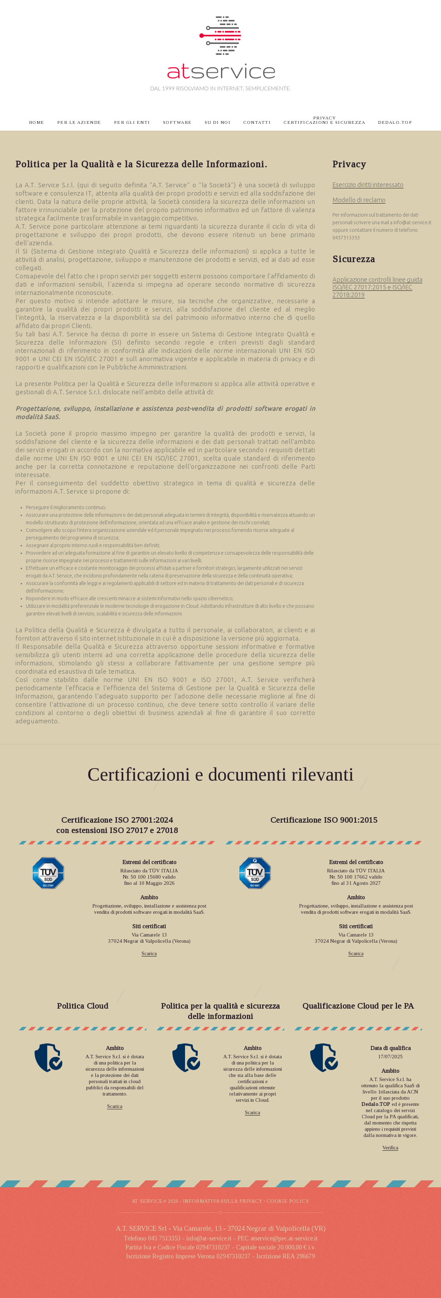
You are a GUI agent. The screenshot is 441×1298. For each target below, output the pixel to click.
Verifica (390, 1147)
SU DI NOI (218, 122)
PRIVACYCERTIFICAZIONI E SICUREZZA (324, 120)
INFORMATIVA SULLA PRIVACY (223, 1201)
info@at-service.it (412, 222)
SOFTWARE (177, 122)
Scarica (149, 953)
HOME (36, 122)
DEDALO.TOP (395, 122)
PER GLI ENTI (132, 122)
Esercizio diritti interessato (367, 184)
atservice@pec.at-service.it (284, 1238)
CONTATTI (257, 122)
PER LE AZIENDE (79, 122)
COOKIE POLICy (288, 1201)
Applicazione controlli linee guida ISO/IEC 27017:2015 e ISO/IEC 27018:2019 (377, 287)
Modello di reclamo (359, 199)
